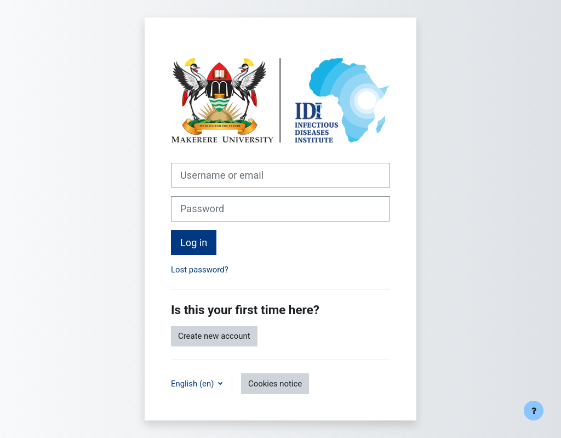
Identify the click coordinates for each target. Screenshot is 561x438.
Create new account (214, 336)
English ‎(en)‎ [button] (193, 384)
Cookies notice (275, 384)
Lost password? (199, 270)
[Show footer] (533, 410)
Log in (193, 242)
